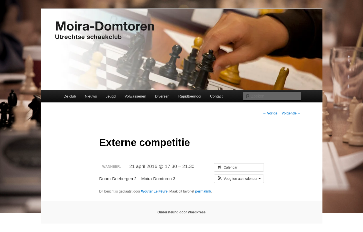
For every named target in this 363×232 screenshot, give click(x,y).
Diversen (162, 96)
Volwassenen (135, 96)
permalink (203, 191)
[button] (239, 179)
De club (70, 96)
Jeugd (110, 96)
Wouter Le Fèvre (154, 191)
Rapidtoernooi (189, 96)
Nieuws (91, 96)
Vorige (270, 113)
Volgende (291, 113)
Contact (216, 96)
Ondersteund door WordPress (181, 212)
